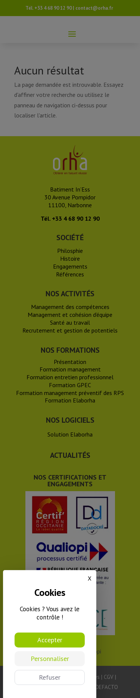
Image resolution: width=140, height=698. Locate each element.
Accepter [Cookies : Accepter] (49, 640)
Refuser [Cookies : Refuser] (49, 677)
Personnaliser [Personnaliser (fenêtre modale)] (50, 658)
